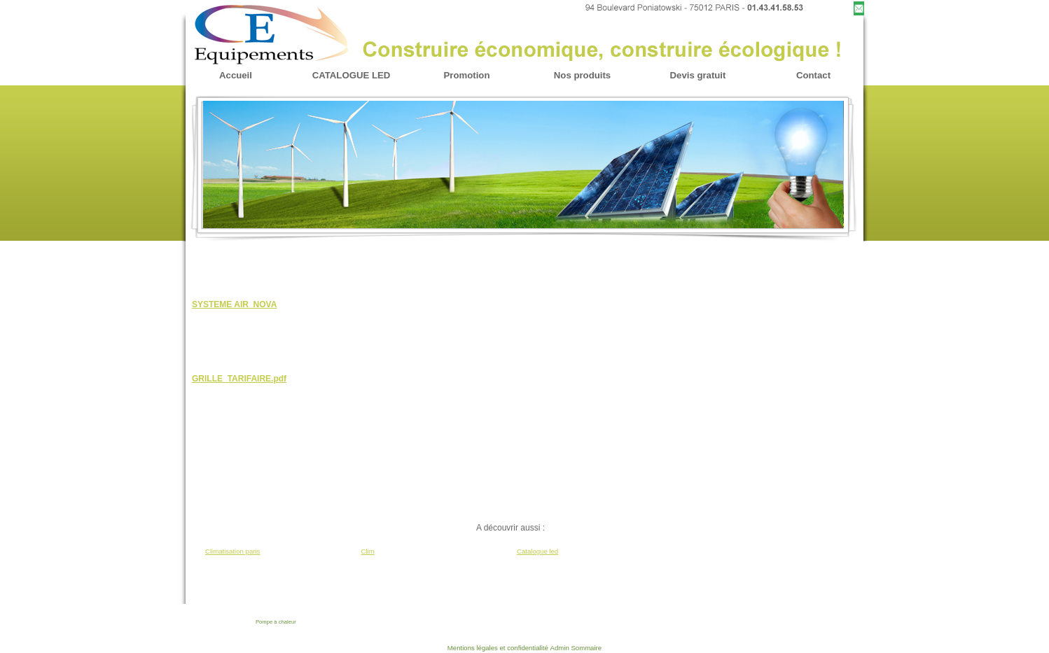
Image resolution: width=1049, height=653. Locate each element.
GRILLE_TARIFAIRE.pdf (239, 379)
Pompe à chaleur (276, 622)
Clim (368, 551)
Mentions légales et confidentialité (497, 648)
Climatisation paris (232, 551)
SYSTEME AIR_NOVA (234, 304)
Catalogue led (537, 551)
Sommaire (586, 648)
